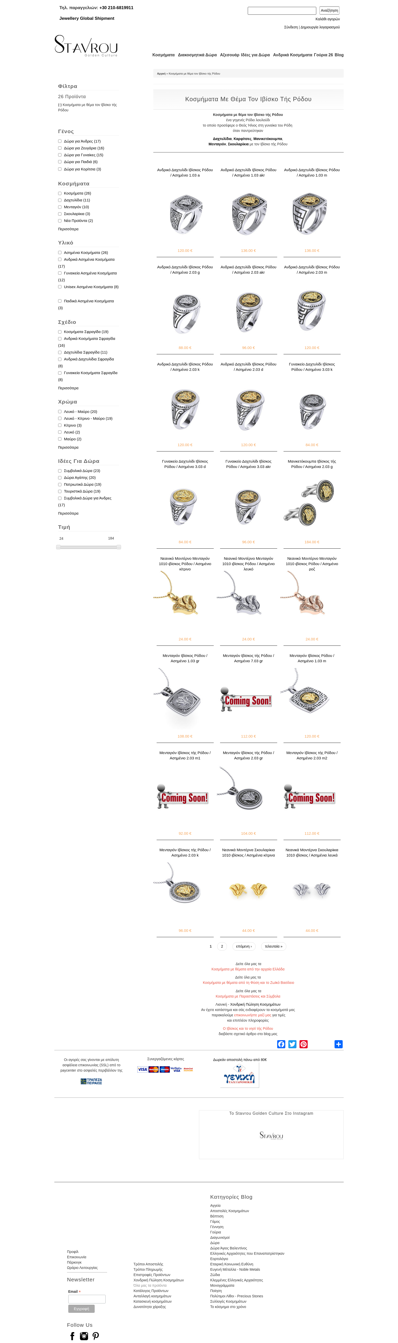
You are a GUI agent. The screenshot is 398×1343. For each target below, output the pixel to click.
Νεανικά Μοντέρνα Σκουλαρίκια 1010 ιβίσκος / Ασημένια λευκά (312, 852)
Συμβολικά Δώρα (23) (82, 470)
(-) (60, 105)
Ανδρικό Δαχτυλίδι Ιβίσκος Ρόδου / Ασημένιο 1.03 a (185, 172)
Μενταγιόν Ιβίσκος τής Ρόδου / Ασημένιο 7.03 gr (248, 658)
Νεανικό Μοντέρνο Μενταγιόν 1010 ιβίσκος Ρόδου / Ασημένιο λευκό (248, 563)
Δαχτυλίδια (222, 139)
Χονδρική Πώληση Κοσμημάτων (255, 1004)
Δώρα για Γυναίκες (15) (83, 155)
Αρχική (161, 73)
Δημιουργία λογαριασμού (320, 27)
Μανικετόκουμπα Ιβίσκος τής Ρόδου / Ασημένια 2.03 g (312, 464)
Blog (339, 55)
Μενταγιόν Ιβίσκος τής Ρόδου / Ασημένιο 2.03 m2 (312, 755)
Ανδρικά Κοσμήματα (290, 55)
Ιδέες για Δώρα (253, 55)
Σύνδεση (291, 27)
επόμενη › (244, 946)
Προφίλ (72, 1252)
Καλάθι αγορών (328, 19)
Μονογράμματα (222, 1285)
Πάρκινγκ (74, 1262)
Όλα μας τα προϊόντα (150, 1285)
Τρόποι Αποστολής (148, 1264)
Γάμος (215, 1221)
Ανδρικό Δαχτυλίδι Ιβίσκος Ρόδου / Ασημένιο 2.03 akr (248, 269)
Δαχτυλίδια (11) (77, 200)
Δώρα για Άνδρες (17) (82, 141)
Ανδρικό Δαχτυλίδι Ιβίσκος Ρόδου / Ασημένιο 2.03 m (312, 269)
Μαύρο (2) (72, 439)
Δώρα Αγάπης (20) (80, 477)
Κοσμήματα (162, 55)
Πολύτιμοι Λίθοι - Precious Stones (236, 1296)
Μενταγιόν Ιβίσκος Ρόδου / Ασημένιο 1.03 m (312, 658)
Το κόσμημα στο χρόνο (228, 1307)
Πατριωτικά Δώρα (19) (82, 484)
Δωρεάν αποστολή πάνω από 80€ (240, 1060)
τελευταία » (274, 946)
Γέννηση (216, 1227)
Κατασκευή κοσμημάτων (153, 1301)
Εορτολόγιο (219, 1259)
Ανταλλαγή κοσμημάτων (152, 1296)
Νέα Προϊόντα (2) (78, 220)
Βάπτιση (216, 1216)
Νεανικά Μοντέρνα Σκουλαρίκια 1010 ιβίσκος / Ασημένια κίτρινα (248, 852)
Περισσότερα (68, 229)
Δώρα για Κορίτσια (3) (82, 169)
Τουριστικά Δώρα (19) (82, 491)
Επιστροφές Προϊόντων (152, 1275)
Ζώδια (215, 1275)
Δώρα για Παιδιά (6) (80, 162)
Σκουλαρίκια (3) (77, 214)
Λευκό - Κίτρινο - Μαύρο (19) (88, 418)
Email (74, 1291)
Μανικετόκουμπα (268, 139)
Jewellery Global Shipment (86, 18)
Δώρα (214, 1243)
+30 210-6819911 (117, 7)
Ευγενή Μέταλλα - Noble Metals (235, 1269)
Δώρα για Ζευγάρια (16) (84, 148)
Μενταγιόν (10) (76, 207)
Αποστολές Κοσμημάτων (229, 1211)
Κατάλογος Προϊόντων (151, 1291)
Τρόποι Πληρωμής (148, 1269)
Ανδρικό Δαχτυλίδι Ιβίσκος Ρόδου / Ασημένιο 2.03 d (248, 367)
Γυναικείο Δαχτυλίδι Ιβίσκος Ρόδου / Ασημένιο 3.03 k (312, 367)
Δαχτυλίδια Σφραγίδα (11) (85, 352)
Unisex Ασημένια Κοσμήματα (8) (91, 287)
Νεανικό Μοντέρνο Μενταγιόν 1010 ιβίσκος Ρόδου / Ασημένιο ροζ (312, 563)
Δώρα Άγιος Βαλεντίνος (228, 1248)
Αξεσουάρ (227, 55)
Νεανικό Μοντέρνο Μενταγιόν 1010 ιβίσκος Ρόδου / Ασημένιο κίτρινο (185, 563)
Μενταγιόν (217, 144)
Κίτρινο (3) (72, 425)
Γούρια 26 (322, 55)
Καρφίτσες (242, 139)
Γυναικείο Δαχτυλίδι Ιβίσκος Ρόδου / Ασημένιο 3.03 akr (249, 464)
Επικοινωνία (76, 1257)
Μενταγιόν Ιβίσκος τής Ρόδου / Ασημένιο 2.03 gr (248, 755)
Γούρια (215, 1232)
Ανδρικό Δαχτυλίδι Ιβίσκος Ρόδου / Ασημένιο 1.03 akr (248, 172)
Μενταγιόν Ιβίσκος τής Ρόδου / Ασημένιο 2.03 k (185, 852)
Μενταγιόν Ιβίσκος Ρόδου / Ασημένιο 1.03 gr (185, 658)
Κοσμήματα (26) (77, 193)
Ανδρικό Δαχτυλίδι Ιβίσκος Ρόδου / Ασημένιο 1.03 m (312, 172)
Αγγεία (215, 1206)
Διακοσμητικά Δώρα (195, 55)
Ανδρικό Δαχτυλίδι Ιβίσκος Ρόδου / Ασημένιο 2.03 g (185, 269)
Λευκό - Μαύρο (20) (80, 411)
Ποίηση (216, 1291)
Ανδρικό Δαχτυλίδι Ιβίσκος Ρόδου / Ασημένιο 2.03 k (185, 367)
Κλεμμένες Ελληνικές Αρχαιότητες (236, 1280)
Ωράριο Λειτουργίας (82, 1268)
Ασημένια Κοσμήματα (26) (86, 252)
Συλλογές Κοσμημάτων (228, 1301)
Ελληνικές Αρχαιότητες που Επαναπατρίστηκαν (247, 1253)
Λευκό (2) (72, 432)
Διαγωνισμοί (219, 1237)
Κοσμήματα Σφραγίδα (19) (86, 331)
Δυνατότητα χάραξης (150, 1307)
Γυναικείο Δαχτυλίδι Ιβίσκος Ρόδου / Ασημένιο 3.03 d (185, 464)
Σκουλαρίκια (238, 144)
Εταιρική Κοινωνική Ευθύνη (231, 1264)
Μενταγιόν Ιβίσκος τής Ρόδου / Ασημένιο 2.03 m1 (185, 755)
